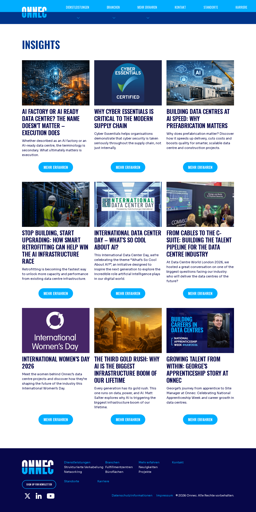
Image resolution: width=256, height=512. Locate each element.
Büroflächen (114, 472)
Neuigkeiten (148, 467)
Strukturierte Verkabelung (83, 467)
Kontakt (180, 7)
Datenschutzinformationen (132, 495)
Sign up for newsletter (39, 484)
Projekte (145, 472)
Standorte (211, 7)
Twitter (28, 496)
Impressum (164, 495)
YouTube (52, 496)
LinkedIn (40, 496)
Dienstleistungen (77, 7)
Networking (73, 472)
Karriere (241, 7)
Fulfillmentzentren (119, 467)
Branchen (113, 7)
